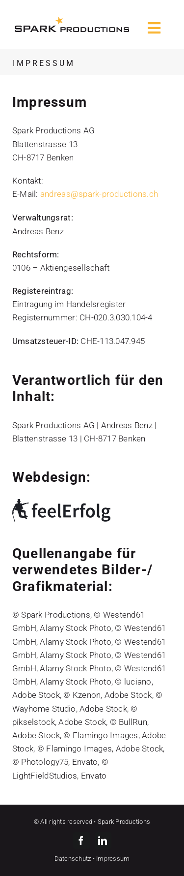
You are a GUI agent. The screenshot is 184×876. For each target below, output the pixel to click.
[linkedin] (103, 840)
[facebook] (81, 840)
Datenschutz (72, 858)
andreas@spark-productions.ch (99, 194)
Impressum (113, 858)
